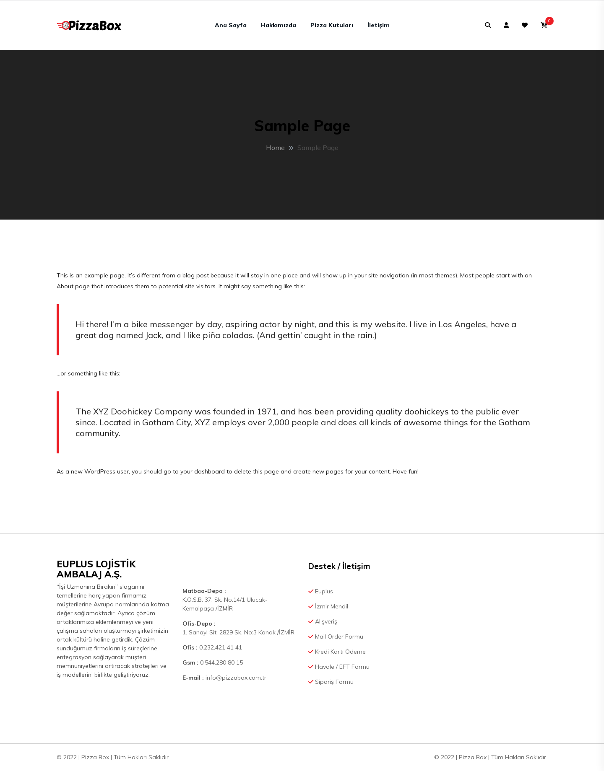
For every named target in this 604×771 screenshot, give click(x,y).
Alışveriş (322, 621)
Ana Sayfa (231, 25)
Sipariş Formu (331, 682)
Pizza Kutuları (331, 25)
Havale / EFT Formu (339, 666)
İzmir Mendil (328, 606)
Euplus (320, 591)
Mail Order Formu (335, 636)
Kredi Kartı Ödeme (337, 651)
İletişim (378, 25)
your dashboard (202, 471)
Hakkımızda (278, 25)
